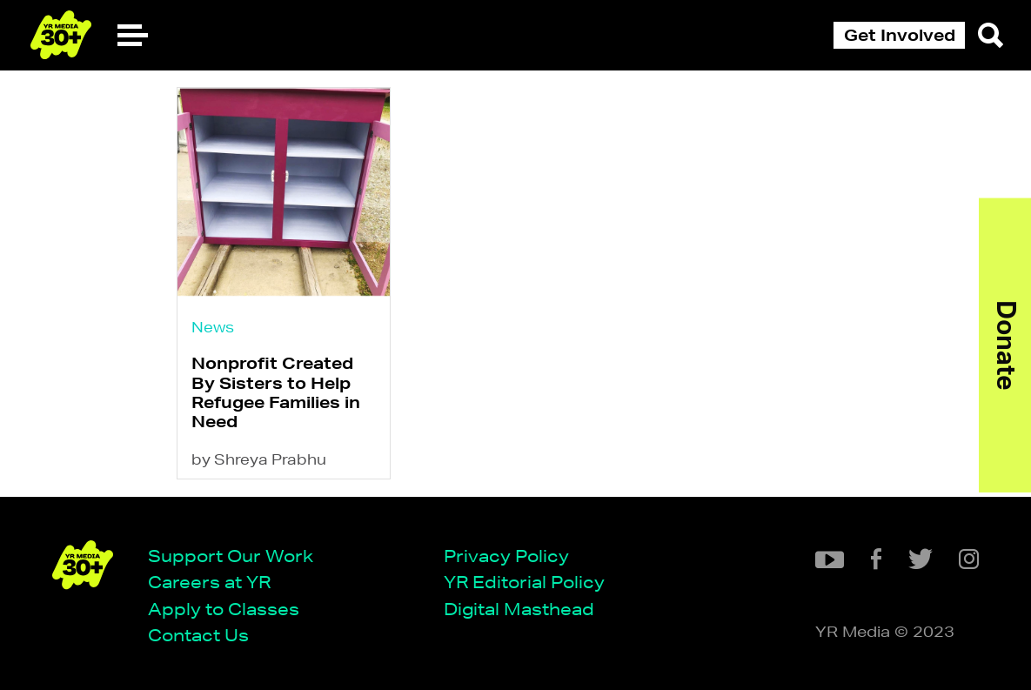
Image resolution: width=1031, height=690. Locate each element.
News (212, 327)
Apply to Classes (223, 609)
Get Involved (899, 34)
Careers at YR (209, 582)
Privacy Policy (506, 556)
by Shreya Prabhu (258, 459)
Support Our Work (230, 556)
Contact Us (198, 635)
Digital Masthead (519, 609)
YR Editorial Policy (524, 582)
